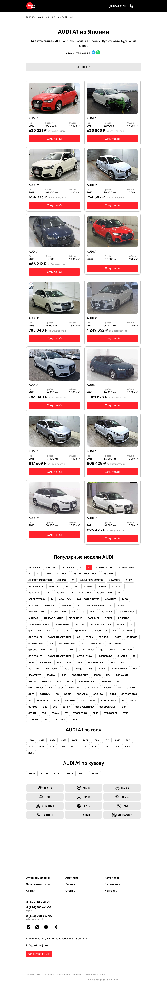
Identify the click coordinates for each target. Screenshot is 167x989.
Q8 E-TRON (132, 671)
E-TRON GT (66, 638)
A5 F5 (80, 606)
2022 (78, 770)
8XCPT (59, 804)
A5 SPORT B (118, 606)
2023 (66, 770)
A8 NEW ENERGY (67, 632)
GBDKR (99, 804)
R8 (30, 684)
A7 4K (65, 625)
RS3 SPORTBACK (37, 697)
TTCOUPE (97, 743)
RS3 (105, 691)
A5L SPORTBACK (69, 612)
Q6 (85, 665)
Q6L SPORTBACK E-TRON (41, 671)
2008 (123, 777)
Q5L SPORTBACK (69, 665)
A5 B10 (32, 606)
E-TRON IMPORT (114, 638)
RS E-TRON (45, 691)
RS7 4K (102, 704)
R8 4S (41, 684)
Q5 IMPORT (117, 658)
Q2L (80, 645)
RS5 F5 (134, 697)
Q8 (106, 671)
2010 (99, 777)
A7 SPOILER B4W (82, 625)
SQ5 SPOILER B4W (38, 736)
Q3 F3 (119, 645)
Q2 (70, 645)
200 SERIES (53, 580)
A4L (100, 599)
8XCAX (32, 804)
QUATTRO (127, 678)
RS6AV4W (77, 704)
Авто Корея (112, 877)
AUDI (65, 16)
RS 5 (92, 684)
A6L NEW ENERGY (38, 625)
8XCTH (72, 804)
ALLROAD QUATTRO (108, 632)
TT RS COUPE (67, 743)
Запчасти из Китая (39, 884)
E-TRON (51, 638)
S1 (46, 710)
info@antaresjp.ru (37, 945)
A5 (109, 599)
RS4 (54, 697)
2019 (112, 770)
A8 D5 (32, 632)
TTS (111, 743)
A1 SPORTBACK (36, 586)
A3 (60, 586)
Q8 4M (117, 671)
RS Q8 (94, 691)
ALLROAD (87, 632)
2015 (42, 777)
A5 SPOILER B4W (97, 606)
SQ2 (111, 730)
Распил (70, 884)
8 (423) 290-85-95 (39, 916)
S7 (30, 730)
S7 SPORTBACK (57, 730)
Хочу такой (54, 140)
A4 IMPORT (85, 599)
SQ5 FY (133, 730)
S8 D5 (84, 730)
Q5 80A (72, 658)
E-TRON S (133, 638)
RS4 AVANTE (69, 697)
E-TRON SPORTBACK (39, 645)
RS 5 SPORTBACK (110, 684)
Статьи (31, 890)
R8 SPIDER (56, 684)
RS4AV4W (87, 697)
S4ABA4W (88, 717)
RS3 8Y (117, 691)
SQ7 (79, 736)
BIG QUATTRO (131, 632)
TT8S (83, 743)
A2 (51, 586)
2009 (111, 777)
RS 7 (31, 691)
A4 (92, 593)
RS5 (100, 697)
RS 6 (127, 684)
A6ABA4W (99, 619)
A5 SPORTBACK (36, 612)
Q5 (60, 658)
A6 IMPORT (81, 619)
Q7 (61, 671)
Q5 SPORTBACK (36, 665)
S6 (81, 723)
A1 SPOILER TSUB (109, 580)
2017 (135, 770)
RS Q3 (81, 691)
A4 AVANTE (34, 599)
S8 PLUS (98, 730)
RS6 (31, 704)
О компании (113, 884)
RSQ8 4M (33, 710)
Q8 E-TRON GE (36, 678)
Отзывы (71, 890)
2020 (101, 770)
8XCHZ (45, 804)
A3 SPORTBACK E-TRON (57, 593)
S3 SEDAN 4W (120, 710)
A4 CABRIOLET (66, 599)
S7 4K (40, 730)
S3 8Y (87, 710)
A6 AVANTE (34, 619)
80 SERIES (70, 580)
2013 (65, 777)
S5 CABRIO (128, 717)
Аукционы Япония (48, 16)
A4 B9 (50, 599)
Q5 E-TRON (87, 658)
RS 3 (70, 684)
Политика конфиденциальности (102, 979)
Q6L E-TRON (120, 665)
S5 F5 (49, 723)
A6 (85, 612)
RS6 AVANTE (45, 704)
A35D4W (80, 593)
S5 (101, 717)
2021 (89, 770)
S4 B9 (74, 717)
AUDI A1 (34, 119)
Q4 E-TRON (83, 651)
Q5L (53, 665)
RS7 (90, 704)
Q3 (109, 645)
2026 (31, 770)
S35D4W (33, 717)
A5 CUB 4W (65, 606)
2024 (54, 770)
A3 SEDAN (34, 593)
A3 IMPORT (86, 586)
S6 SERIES (125, 723)
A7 (54, 625)
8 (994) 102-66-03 (38, 907)
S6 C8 (110, 723)
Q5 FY (102, 658)
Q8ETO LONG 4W (88, 678)
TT (127, 736)
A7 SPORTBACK (105, 625)
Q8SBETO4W (109, 678)
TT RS (52, 743)
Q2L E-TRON (95, 645)
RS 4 (81, 684)
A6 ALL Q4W (99, 612)
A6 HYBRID (64, 619)
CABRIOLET (34, 638)
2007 (134, 777)
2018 (124, 770)
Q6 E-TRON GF (101, 665)
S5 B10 (112, 717)
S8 (73, 730)
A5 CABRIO (47, 606)
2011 (88, 777)
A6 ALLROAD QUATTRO (123, 612)
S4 (45, 717)
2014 (54, 777)
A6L (112, 619)
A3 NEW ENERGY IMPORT (110, 586)
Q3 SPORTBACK (54, 651)
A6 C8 (49, 619)
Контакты (111, 890)
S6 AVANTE (95, 723)
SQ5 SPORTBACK (62, 736)
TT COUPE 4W (35, 743)
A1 (93, 580)
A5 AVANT (122, 599)
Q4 (69, 651)
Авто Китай (73, 877)
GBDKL (86, 804)
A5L (53, 612)
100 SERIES (34, 580)
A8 (130, 625)
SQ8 (103, 736)
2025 (43, 770)
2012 (76, 777)
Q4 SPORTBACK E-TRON (41, 658)
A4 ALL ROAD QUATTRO (112, 593)
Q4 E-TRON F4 (102, 651)
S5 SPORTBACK (66, 723)
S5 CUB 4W (34, 723)
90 (83, 580)
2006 (31, 784)
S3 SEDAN (102, 710)
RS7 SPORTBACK (120, 704)
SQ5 (122, 730)
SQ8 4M (116, 736)
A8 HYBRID (47, 632)
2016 (31, 777)
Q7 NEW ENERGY (90, 671)
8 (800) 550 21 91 (116, 6)
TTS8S (32, 750)
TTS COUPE (124, 743)
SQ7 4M (91, 736)
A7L (121, 625)
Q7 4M (72, 671)
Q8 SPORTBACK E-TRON (61, 678)
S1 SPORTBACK (61, 710)
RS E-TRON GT (64, 691)
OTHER (59, 645)
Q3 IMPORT (34, 651)
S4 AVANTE (58, 717)
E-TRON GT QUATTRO (89, 638)
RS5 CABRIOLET (117, 697)
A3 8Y (72, 586)
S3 (76, 710)
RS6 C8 (62, 704)
